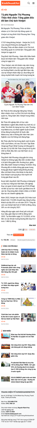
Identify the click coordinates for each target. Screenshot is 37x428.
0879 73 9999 (10, 412)
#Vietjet (13, 240)
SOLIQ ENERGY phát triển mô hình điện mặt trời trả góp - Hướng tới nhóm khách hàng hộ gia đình (23, 380)
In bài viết (32, 229)
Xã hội (4, 10)
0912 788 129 (10, 403)
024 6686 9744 (12, 401)
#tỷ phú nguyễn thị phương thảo (26, 240)
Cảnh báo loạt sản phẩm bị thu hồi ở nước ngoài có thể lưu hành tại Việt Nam (10, 316)
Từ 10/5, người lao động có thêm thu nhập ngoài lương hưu (10, 285)
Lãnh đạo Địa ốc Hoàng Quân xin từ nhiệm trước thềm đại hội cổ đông (10, 252)
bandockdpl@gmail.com (13, 413)
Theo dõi (10, 235)
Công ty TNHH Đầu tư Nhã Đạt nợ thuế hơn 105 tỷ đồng (10, 301)
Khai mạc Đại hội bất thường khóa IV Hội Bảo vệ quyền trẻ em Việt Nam (23, 337)
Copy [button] (25, 229)
